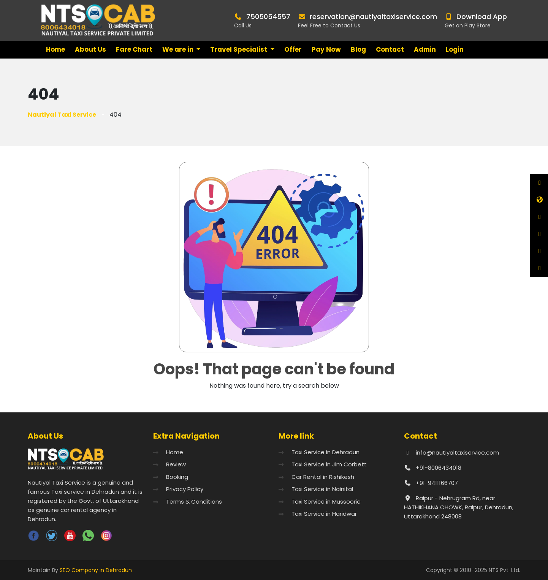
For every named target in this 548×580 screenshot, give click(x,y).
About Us (90, 49)
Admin (425, 49)
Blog (358, 49)
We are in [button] (178, 49)
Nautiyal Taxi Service (62, 114)
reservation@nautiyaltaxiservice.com (373, 16)
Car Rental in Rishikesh (322, 477)
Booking (177, 477)
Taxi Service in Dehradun (325, 452)
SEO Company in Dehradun (96, 570)
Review (176, 464)
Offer (293, 49)
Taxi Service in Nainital (322, 489)
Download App (481, 16)
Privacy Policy (184, 489)
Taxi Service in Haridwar (324, 514)
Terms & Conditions (194, 502)
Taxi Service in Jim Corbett (329, 464)
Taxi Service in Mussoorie (326, 502)
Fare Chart (134, 49)
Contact (390, 49)
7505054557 (268, 16)
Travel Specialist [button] (239, 49)
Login (455, 49)
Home (55, 49)
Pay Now (326, 49)
